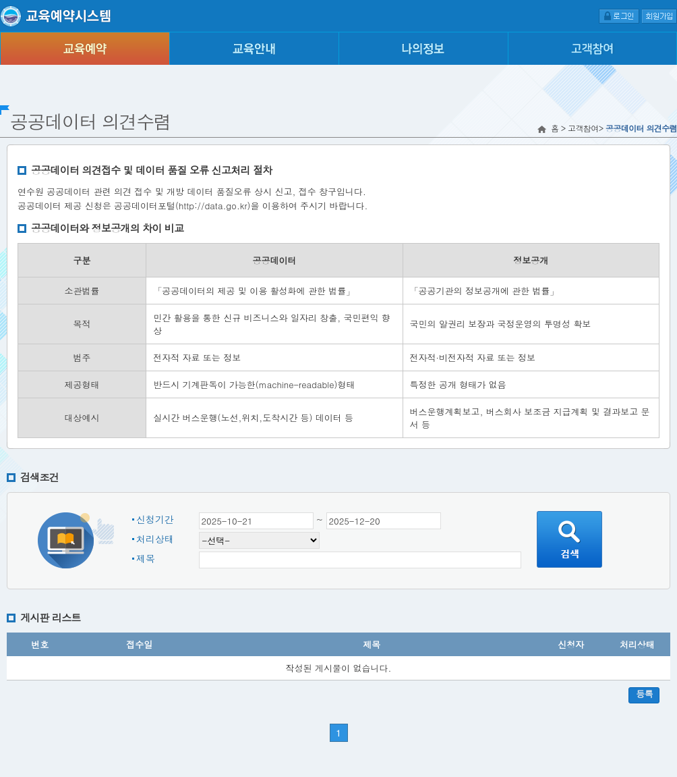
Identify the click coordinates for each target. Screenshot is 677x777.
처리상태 (155, 538)
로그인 (619, 16)
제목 (145, 558)
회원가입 (659, 16)
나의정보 (423, 48)
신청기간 (155, 519)
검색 (569, 539)
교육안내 (253, 48)
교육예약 (84, 48)
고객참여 (592, 48)
